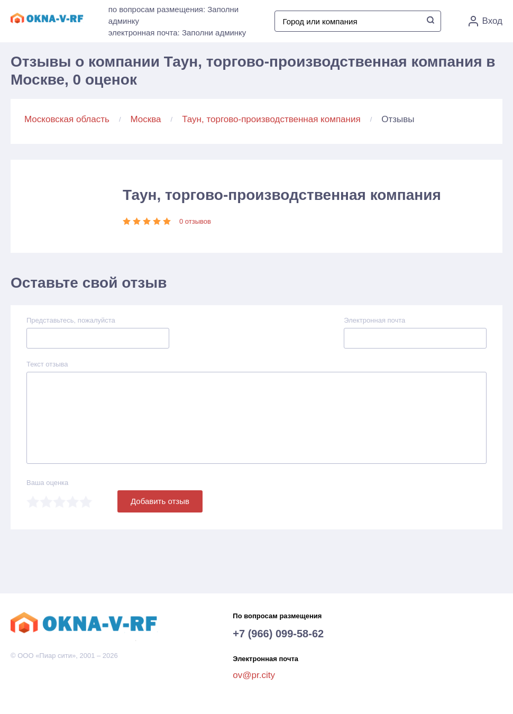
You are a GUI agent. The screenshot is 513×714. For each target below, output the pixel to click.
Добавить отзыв (160, 501)
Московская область (66, 119)
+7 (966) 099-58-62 (278, 633)
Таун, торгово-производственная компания (271, 119)
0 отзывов (195, 221)
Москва (146, 119)
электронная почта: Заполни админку (177, 32)
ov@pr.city (254, 675)
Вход (485, 21)
